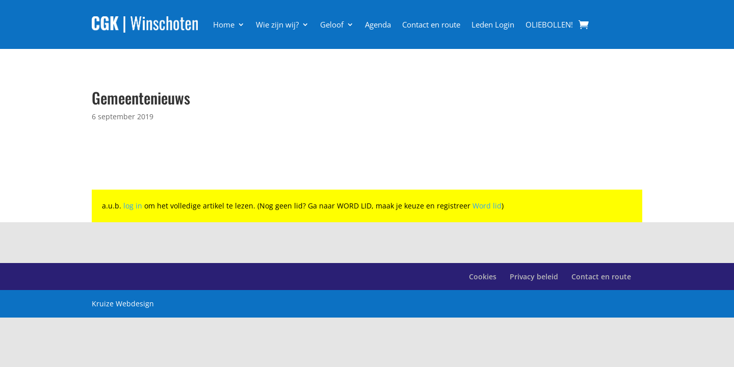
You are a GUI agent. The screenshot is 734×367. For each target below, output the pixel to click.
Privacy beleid (534, 276)
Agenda (378, 24)
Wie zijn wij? (277, 24)
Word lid (487, 206)
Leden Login (492, 24)
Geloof (332, 24)
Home (223, 24)
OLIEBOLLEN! (549, 24)
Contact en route (431, 24)
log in (132, 206)
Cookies (482, 276)
